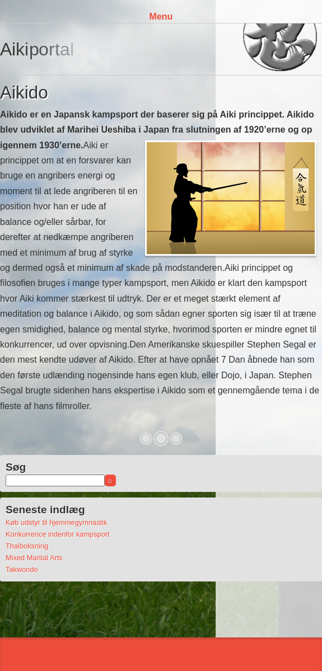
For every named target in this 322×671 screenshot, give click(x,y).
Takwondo (22, 569)
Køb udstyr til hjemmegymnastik (56, 522)
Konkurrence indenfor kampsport (58, 534)
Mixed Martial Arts (34, 557)
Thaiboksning (27, 546)
